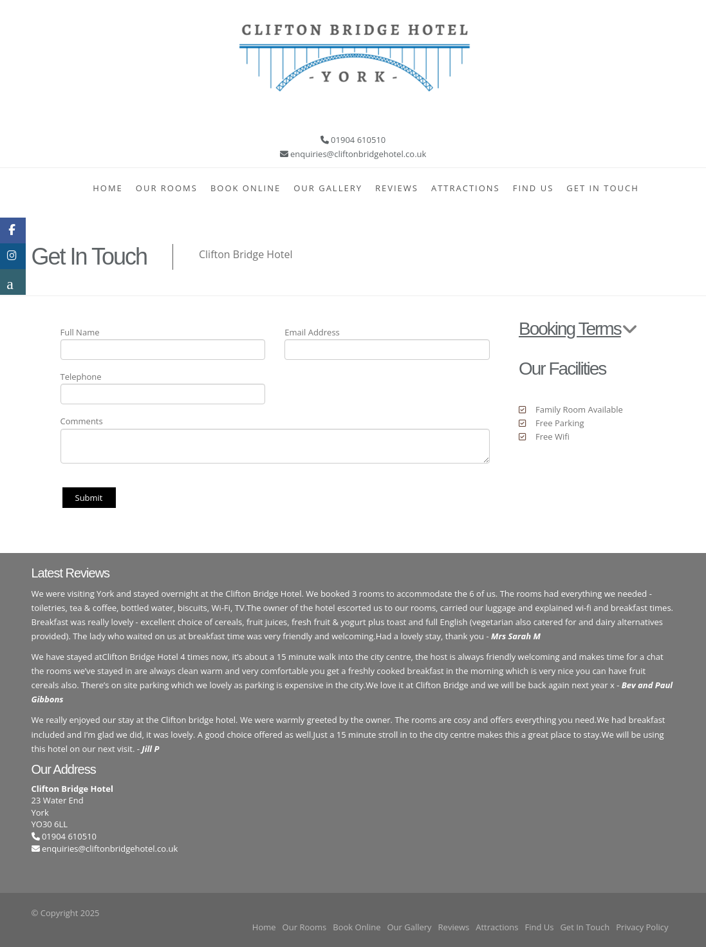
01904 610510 (64, 836)
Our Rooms (167, 188)
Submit (89, 497)
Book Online (245, 188)
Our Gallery (327, 188)
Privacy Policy (642, 927)
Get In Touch (602, 188)
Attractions (465, 188)
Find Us (533, 188)
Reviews (396, 188)
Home (108, 188)
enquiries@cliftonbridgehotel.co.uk (110, 848)
